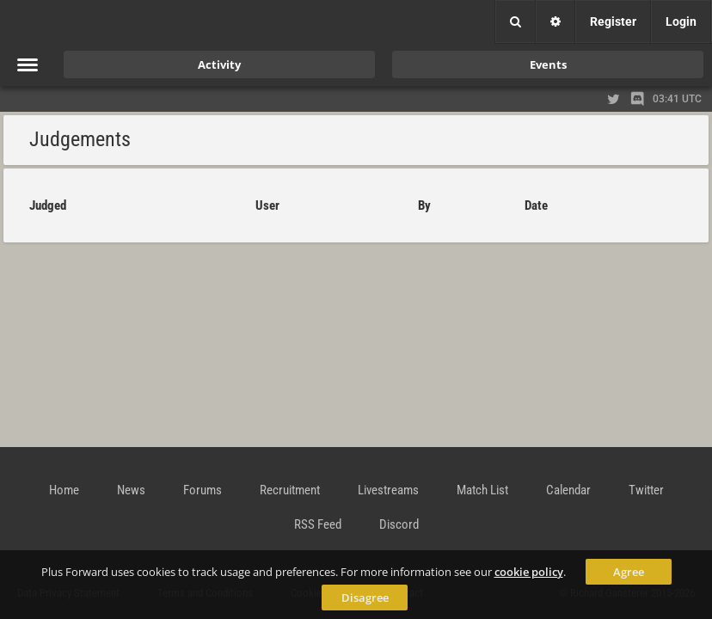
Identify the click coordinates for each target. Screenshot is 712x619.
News (131, 490)
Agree (628, 571)
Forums (202, 490)
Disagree (365, 597)
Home (64, 490)
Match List (482, 490)
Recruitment (290, 490)
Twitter (646, 490)
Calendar (568, 490)
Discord (399, 524)
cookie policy (528, 571)
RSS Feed (317, 524)
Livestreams (388, 490)
